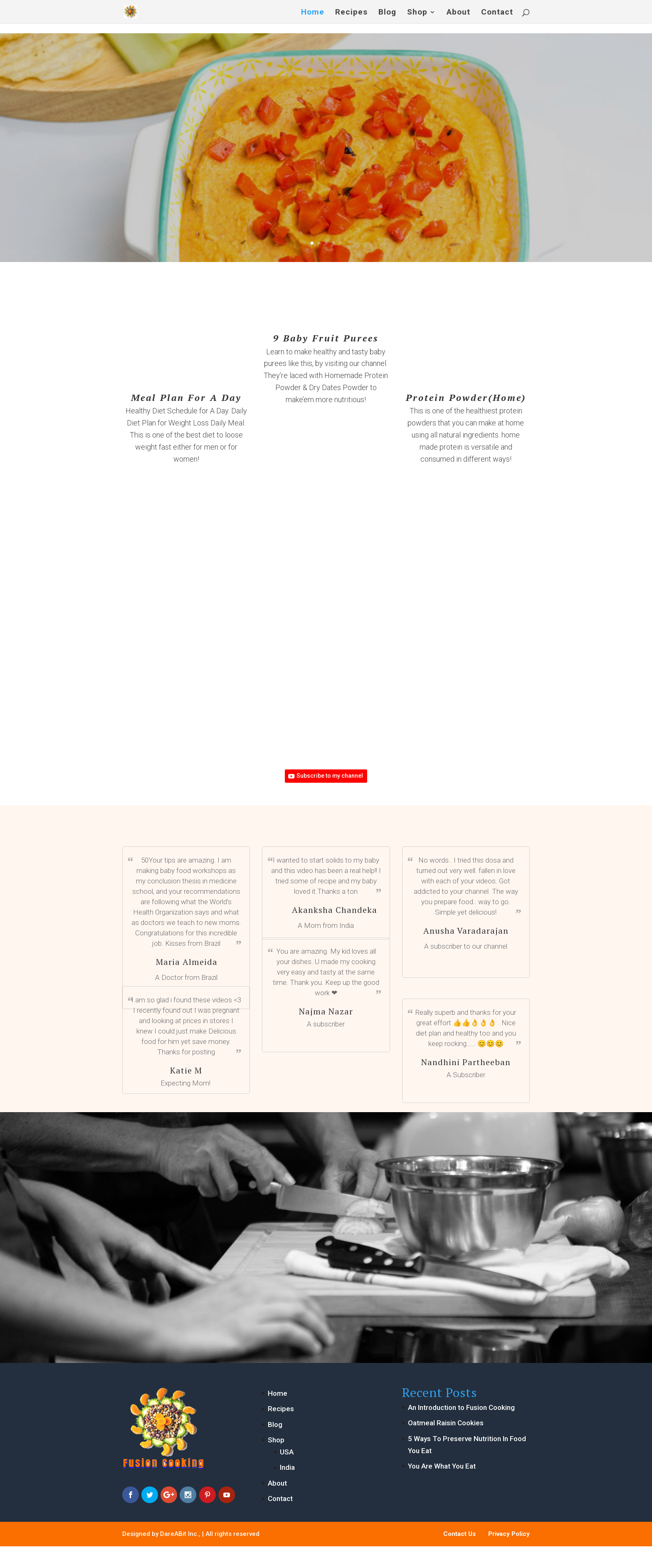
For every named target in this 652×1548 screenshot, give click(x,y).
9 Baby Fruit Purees (326, 338)
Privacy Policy (509, 1535)
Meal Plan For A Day (186, 397)
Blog (387, 12)
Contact (497, 12)
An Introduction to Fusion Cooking (461, 1409)
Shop (417, 12)
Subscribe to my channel (330, 777)
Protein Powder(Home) (466, 397)
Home (312, 12)
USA (287, 1454)
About (458, 12)
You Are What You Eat (442, 1468)
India (287, 1469)
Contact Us (459, 1535)
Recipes (351, 12)
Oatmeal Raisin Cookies (446, 1425)
